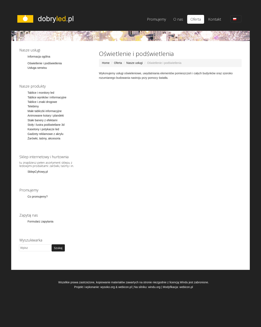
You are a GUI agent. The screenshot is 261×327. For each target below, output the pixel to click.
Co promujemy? (38, 196)
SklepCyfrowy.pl (38, 171)
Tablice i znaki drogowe (42, 101)
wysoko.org (107, 287)
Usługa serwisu (37, 67)
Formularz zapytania (40, 221)
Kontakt (214, 19)
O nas (178, 19)
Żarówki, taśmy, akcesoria (44, 138)
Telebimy (33, 106)
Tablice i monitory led (41, 92)
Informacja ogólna (39, 56)
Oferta (195, 19)
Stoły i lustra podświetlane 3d (46, 124)
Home (105, 63)
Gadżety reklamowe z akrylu (45, 134)
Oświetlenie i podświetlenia (45, 63)
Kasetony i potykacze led (43, 129)
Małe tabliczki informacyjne (45, 111)
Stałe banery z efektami (42, 120)
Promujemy (156, 19)
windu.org (154, 287)
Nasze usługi (134, 63)
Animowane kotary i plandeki (46, 115)
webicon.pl (125, 287)
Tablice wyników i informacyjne (47, 97)
